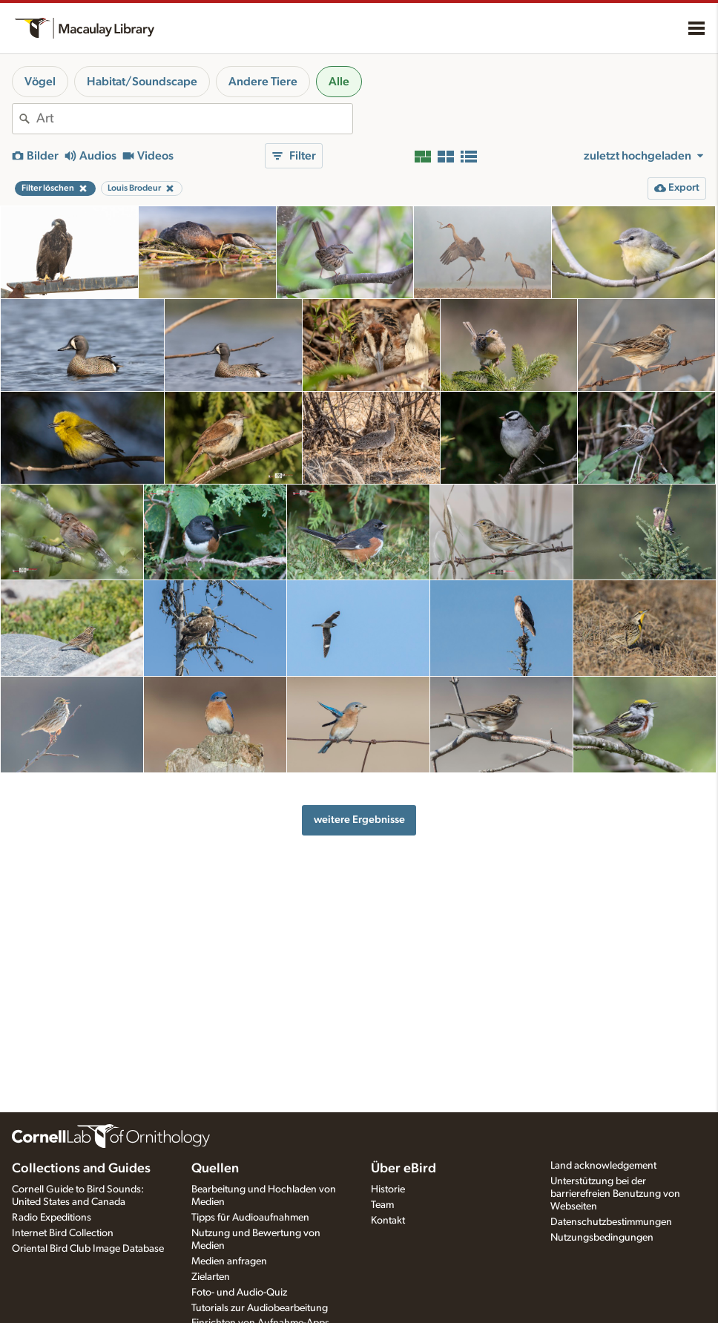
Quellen (215, 1168)
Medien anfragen (229, 1261)
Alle (339, 82)
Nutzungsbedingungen (601, 1237)
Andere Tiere (262, 82)
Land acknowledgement (603, 1166)
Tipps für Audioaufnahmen (250, 1217)
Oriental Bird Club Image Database (88, 1249)
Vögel (40, 82)
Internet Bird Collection (62, 1233)
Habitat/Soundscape (142, 82)
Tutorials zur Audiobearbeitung (259, 1308)
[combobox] (194, 119)
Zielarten (210, 1277)
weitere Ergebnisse (359, 819)
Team (382, 1205)
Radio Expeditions (51, 1217)
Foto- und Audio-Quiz (239, 1292)
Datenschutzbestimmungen (611, 1222)
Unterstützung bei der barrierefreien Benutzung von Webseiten (615, 1194)
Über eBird (403, 1168)
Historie (388, 1189)
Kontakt (388, 1220)
